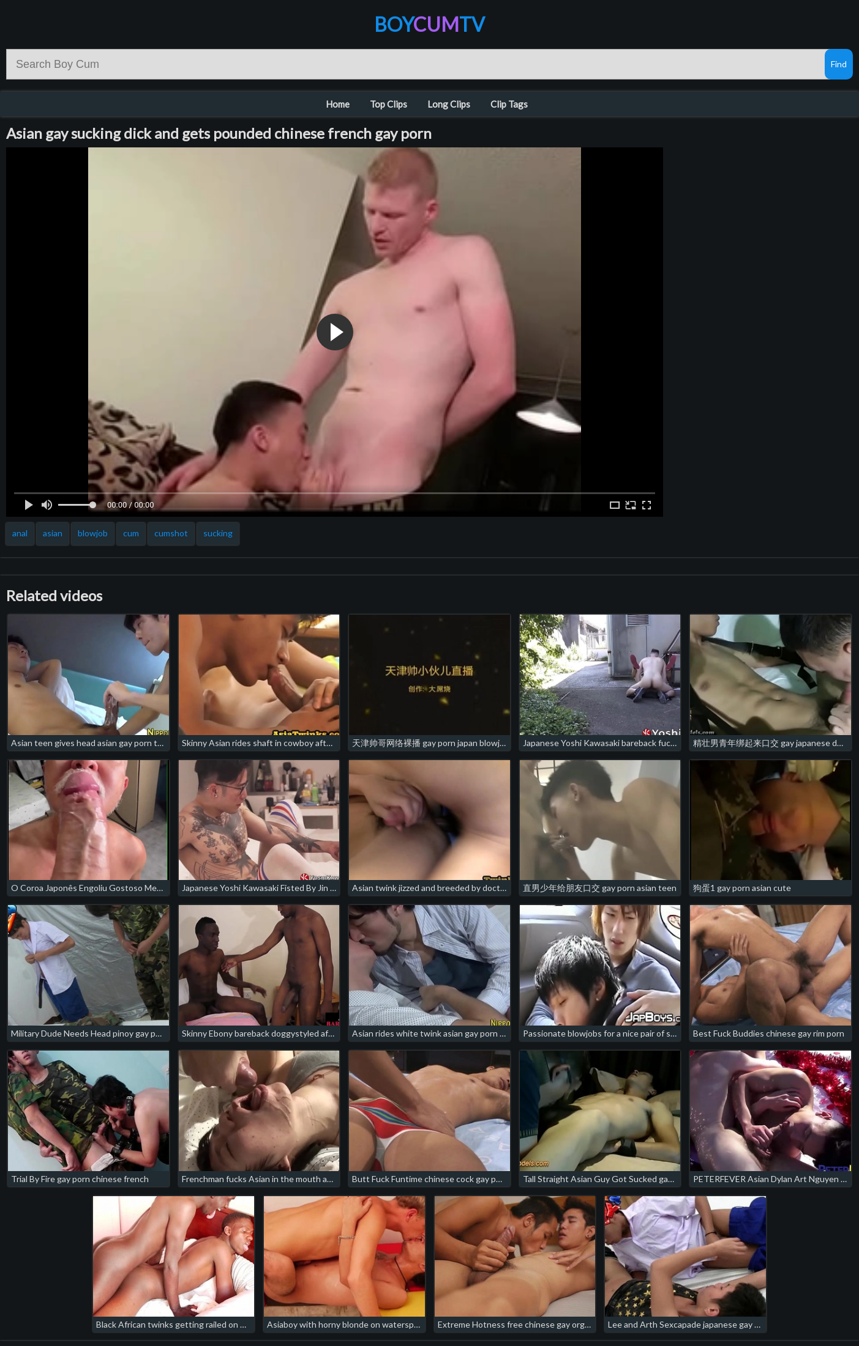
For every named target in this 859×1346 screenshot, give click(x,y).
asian (52, 533)
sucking (218, 533)
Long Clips (448, 103)
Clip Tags (509, 103)
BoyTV (429, 24)
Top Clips (388, 103)
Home (338, 103)
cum (131, 533)
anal (20, 533)
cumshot (171, 533)
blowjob (93, 533)
